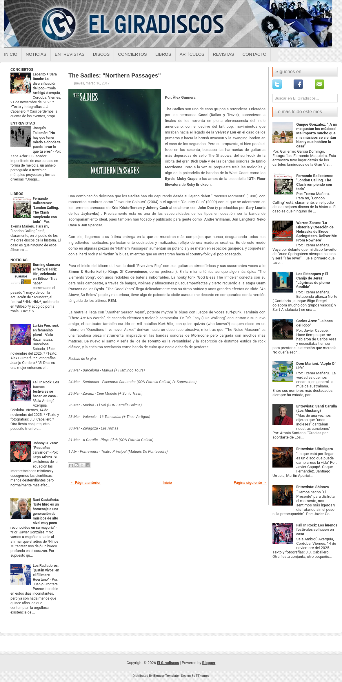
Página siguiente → (250, 482)
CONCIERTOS (21, 69)
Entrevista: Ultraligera (314, 449)
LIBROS (16, 194)
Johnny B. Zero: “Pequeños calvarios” (45, 447)
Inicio (10, 54)
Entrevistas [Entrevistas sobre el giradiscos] (70, 54)
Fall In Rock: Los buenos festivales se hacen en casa (316, 529)
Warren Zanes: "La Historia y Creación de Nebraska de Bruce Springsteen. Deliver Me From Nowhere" (316, 231)
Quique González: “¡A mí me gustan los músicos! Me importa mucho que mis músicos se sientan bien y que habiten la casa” (316, 135)
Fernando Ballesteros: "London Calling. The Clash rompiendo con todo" (314, 182)
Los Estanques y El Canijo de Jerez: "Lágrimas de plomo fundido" (313, 280)
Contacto (254, 54)
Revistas (223, 54)
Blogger (209, 663)
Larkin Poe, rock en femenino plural (46, 330)
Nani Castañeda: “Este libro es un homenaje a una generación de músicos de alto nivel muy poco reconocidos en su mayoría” (34, 514)
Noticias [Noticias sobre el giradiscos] (36, 54)
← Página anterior (85, 482)
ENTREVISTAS (22, 123)
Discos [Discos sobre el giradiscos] (101, 54)
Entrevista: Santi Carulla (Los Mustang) (316, 408)
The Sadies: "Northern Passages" (114, 75)
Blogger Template (166, 676)
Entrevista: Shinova (312, 487)
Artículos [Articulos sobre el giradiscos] (192, 54)
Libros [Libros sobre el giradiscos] (163, 54)
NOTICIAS (19, 260)
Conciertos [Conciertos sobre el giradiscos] (132, 54)
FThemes (202, 676)
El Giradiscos (168, 663)
